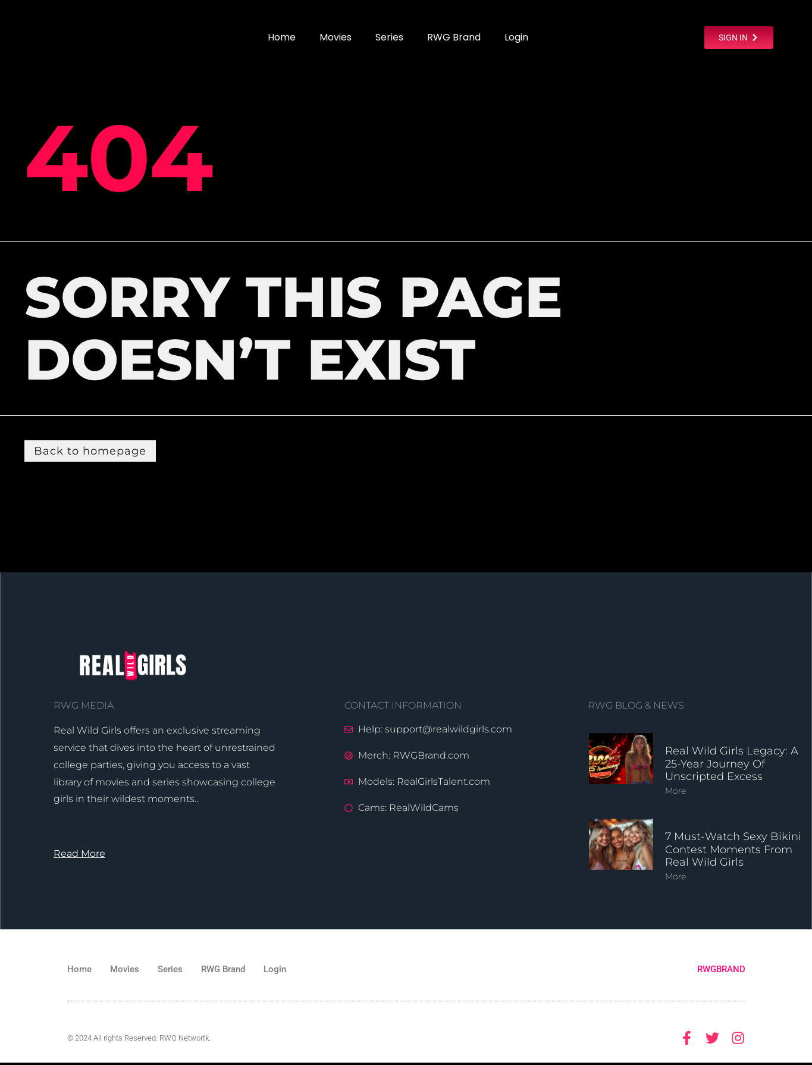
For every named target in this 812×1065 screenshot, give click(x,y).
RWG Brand (454, 37)
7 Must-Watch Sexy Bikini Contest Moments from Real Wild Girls (733, 850)
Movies (335, 37)
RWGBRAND (721, 969)
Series (389, 37)
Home (282, 37)
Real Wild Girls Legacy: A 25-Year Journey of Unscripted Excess (731, 764)
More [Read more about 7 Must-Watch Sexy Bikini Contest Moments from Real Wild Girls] (675, 877)
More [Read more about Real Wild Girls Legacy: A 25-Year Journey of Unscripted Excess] (675, 791)
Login (516, 37)
